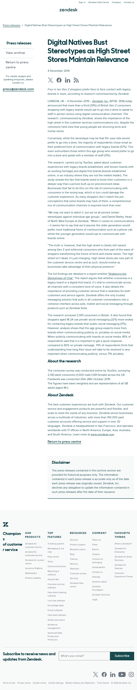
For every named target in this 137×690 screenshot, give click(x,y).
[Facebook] (104, 674)
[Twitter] (95, 674)
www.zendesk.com (102, 434)
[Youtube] (122, 674)
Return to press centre (17, 65)
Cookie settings (56, 683)
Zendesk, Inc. (100, 101)
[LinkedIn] (113, 674)
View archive (15, 53)
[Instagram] (131, 674)
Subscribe (122, 656)
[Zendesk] (6, 530)
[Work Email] (84, 656)
